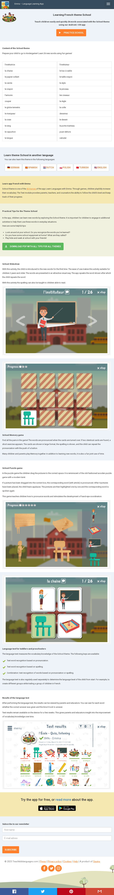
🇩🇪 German (13, 167)
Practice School (71, 33)
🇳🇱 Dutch (48, 167)
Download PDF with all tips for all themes (33, 246)
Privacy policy (54, 861)
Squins (96, 861)
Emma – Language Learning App (29, 4)
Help (75, 861)
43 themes (31, 189)
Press (43, 861)
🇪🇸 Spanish (31, 167)
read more (64, 800)
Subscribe (11, 850)
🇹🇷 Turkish (82, 167)
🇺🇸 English (100, 167)
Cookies (67, 861)
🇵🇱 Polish (65, 167)
